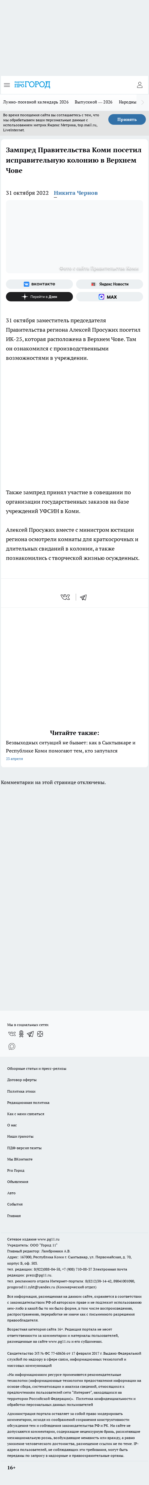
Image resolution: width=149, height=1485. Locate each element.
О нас (12, 1125)
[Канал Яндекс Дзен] (39, 296)
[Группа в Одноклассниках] (21, 1034)
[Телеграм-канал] (30, 1034)
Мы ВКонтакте (20, 1159)
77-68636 (58, 1353)
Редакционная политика (28, 1102)
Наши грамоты (20, 1136)
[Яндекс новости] (109, 284)
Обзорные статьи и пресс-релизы (36, 1068)
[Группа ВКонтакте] (39, 284)
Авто (11, 1193)
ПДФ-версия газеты (24, 1147)
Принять (127, 119)
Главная (14, 1215)
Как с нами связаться (25, 1113)
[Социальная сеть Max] (109, 296)
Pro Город (15, 1170)
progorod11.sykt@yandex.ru (31, 1287)
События (15, 1204)
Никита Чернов (76, 192)
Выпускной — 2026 (94, 102)
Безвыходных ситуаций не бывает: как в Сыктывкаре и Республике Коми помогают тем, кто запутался (74, 751)
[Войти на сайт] (139, 85)
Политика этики (21, 1091)
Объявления (17, 1181)
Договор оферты (22, 1079)
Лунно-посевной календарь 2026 (36, 102)
